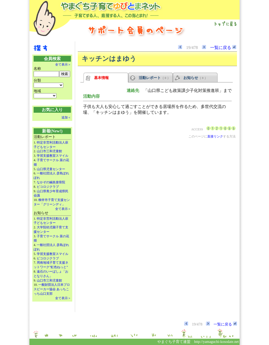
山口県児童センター (51, 169)
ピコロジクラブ (48, 187)
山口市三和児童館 (49, 151)
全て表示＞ (63, 64)
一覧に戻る (223, 47)
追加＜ (66, 117)
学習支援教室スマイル (52, 155)
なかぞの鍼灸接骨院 (51, 182)
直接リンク (215, 136)
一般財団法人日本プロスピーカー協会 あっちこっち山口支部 (52, 289)
